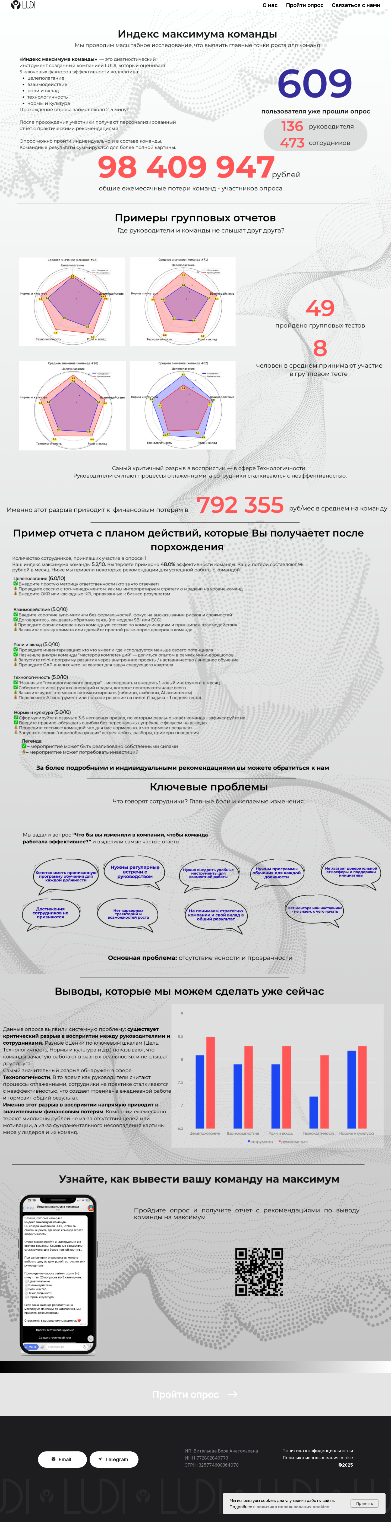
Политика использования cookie (318, 1457)
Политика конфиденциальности (317, 1450)
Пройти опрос (305, 5)
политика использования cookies (293, 1506)
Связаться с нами (356, 5)
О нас (270, 5)
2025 (347, 1465)
